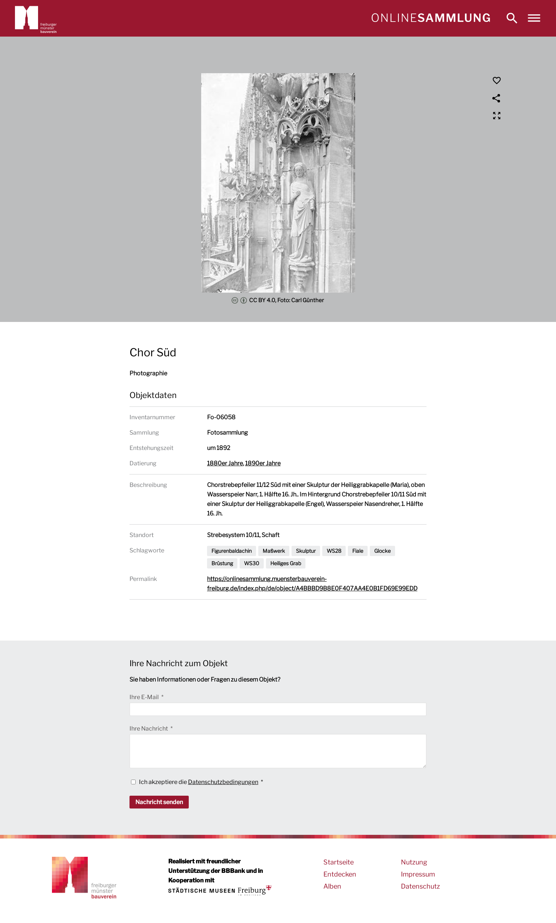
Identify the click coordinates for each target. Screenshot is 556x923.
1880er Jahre (225, 463)
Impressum (418, 874)
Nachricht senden (159, 802)
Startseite (338, 862)
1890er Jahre (263, 463)
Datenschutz (420, 886)
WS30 (251, 563)
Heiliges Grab (285, 563)
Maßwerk (274, 551)
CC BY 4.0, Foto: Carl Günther (278, 300)
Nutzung (414, 862)
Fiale (357, 551)
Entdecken (339, 874)
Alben (332, 886)
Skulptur (306, 551)
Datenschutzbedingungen (223, 781)
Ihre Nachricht (149, 728)
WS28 (334, 551)
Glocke (382, 551)
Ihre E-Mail (144, 697)
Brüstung (222, 563)
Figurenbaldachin (231, 551)
